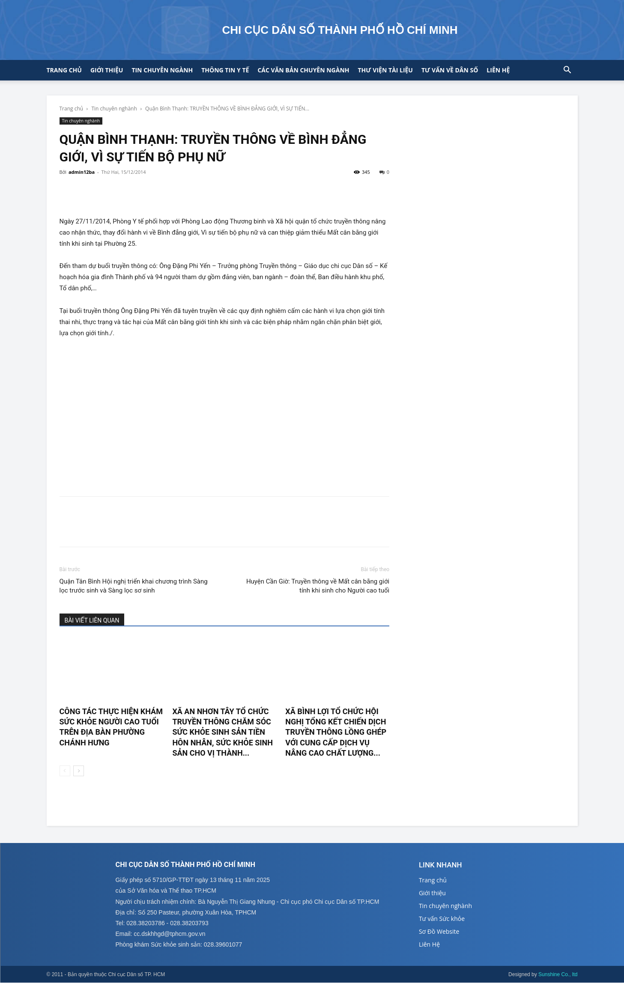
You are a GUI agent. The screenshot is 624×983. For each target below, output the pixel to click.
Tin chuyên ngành (162, 70)
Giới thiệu (106, 70)
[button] (567, 71)
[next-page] (78, 771)
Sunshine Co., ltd (557, 975)
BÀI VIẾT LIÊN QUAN (92, 620)
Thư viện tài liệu (385, 70)
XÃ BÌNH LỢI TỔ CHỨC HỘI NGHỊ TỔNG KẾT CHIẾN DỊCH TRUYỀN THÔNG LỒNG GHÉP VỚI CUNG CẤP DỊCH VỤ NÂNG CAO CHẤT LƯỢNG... (335, 732)
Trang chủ (64, 70)
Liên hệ (498, 70)
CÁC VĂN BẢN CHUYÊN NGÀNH (303, 70)
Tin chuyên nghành (114, 108)
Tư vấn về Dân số (449, 70)
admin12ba (82, 172)
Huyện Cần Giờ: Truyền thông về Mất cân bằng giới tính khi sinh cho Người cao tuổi (317, 586)
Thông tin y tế (225, 70)
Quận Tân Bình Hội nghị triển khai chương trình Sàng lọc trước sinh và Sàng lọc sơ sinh (134, 586)
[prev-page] (65, 771)
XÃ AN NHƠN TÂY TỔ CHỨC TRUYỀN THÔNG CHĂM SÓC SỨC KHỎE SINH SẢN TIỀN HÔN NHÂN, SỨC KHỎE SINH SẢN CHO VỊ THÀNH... (222, 732)
